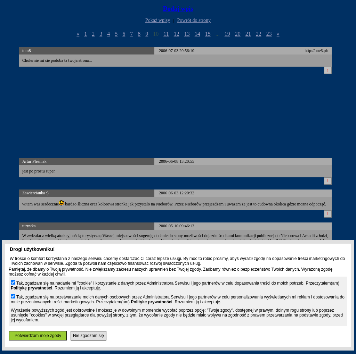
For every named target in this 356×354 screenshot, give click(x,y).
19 (227, 34)
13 (187, 34)
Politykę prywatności (31, 288)
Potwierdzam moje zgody (38, 335)
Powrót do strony (194, 20)
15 (208, 34)
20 (238, 34)
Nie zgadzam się (88, 335)
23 (269, 34)
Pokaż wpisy (157, 20)
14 (197, 34)
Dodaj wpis (178, 8)
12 (176, 34)
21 (248, 34)
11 (166, 34)
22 (258, 34)
